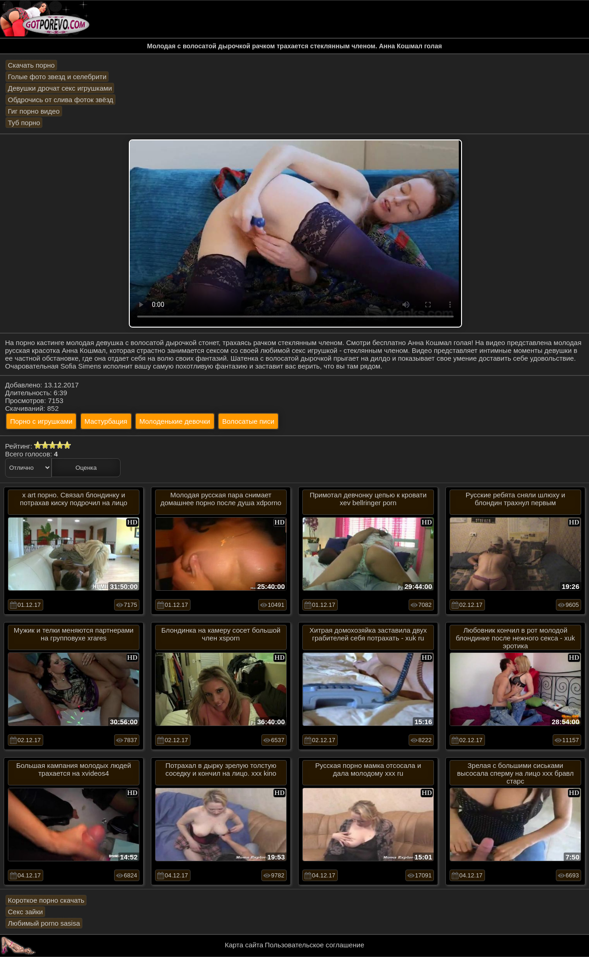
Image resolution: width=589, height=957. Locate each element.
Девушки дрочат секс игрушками (60, 88)
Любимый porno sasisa (44, 923)
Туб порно (24, 123)
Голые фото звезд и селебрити (57, 77)
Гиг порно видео (34, 111)
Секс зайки (25, 912)
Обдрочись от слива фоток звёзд (60, 100)
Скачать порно (31, 65)
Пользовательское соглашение (314, 945)
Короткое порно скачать (46, 900)
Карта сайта (244, 945)
